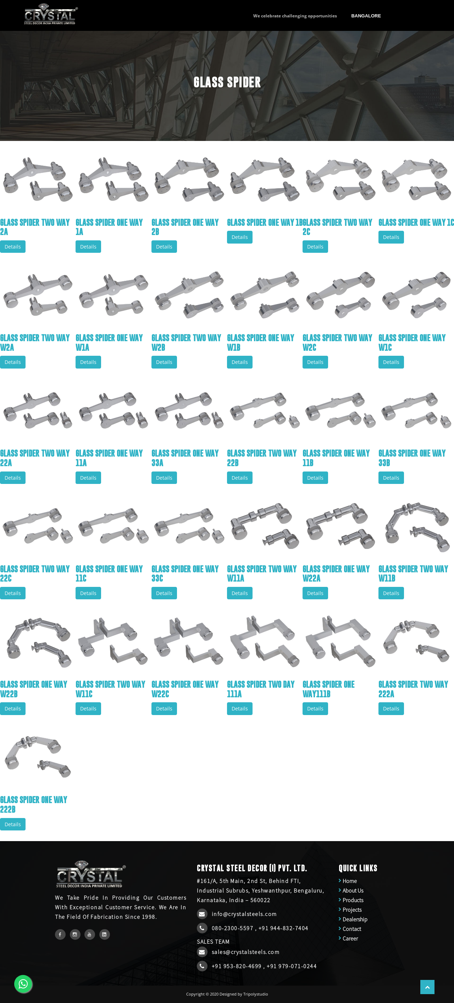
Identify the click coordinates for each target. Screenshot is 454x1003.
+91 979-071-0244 (292, 966)
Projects (352, 909)
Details (13, 246)
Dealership (355, 919)
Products (353, 900)
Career (350, 938)
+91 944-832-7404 (284, 928)
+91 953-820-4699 (238, 966)
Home (350, 880)
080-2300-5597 (233, 928)
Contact (352, 928)
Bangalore (366, 15)
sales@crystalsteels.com (246, 951)
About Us (353, 890)
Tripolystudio (255, 994)
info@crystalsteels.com (244, 913)
